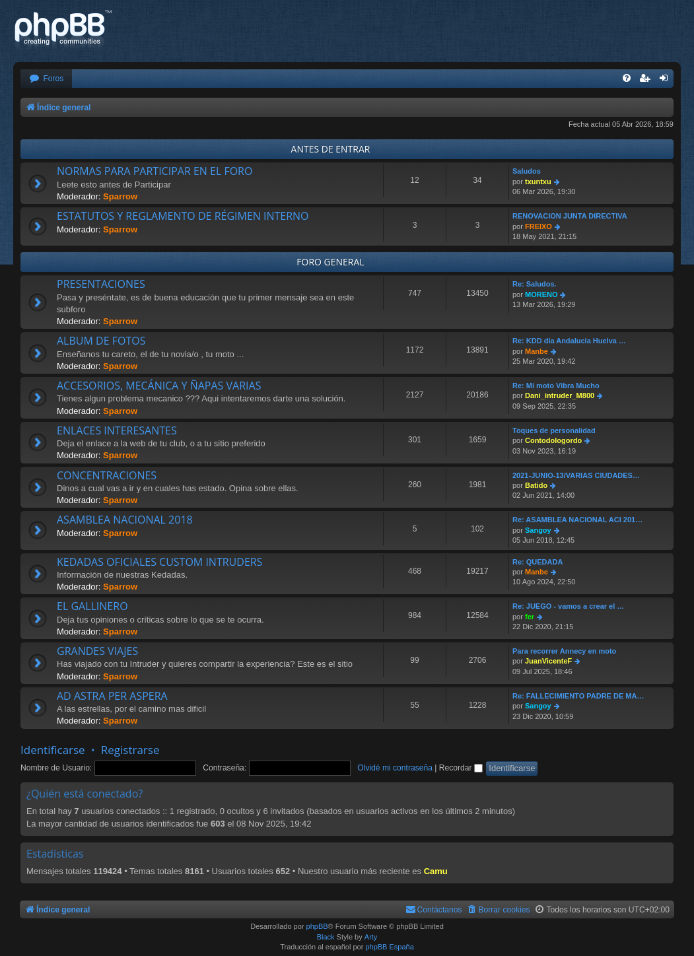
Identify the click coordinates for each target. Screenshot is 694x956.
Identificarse (52, 749)
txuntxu (538, 182)
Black (326, 937)
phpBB (317, 926)
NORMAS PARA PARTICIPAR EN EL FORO (154, 171)
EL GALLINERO (92, 606)
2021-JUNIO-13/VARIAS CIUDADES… (576, 475)
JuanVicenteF (548, 661)
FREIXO (538, 226)
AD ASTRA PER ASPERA (112, 696)
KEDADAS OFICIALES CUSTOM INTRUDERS (159, 562)
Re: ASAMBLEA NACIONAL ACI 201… (577, 520)
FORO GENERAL (330, 262)
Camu (436, 871)
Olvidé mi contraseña (395, 767)
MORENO (541, 294)
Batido (536, 485)
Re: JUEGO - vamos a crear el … (568, 606)
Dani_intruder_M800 (559, 395)
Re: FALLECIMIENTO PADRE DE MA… (578, 696)
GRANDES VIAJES (97, 651)
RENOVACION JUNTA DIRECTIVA (569, 216)
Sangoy (538, 530)
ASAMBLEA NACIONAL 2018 (125, 519)
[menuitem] (46, 79)
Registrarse (130, 749)
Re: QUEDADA (537, 562)
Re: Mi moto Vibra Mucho (556, 386)
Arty (371, 937)
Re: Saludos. (534, 284)
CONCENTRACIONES (106, 475)
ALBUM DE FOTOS (101, 340)
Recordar (461, 767)
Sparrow (120, 196)
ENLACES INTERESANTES (117, 430)
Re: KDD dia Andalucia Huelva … (569, 341)
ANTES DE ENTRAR (330, 149)
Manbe (536, 351)
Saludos (526, 171)
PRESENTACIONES (101, 284)
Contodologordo (553, 440)
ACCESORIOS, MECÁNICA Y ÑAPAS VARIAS (159, 385)
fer (529, 617)
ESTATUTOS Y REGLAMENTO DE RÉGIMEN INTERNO (183, 216)
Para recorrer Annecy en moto (564, 651)
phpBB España (389, 947)
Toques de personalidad (554, 430)
